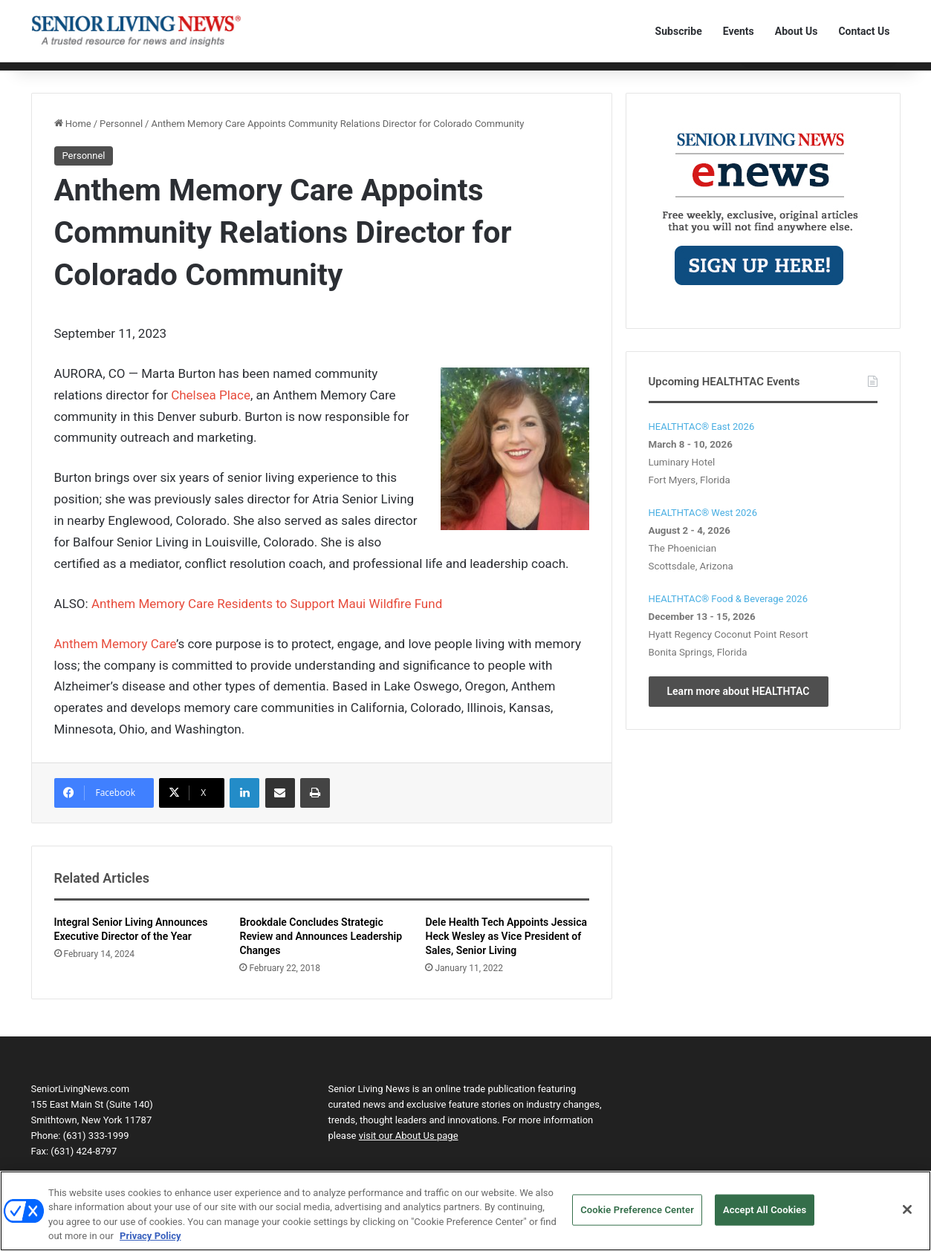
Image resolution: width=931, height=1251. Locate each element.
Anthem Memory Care (115, 666)
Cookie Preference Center (637, 1209)
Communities (157, 76)
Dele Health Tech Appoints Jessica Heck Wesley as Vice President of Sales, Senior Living (506, 960)
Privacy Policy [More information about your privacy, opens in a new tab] (150, 1235)
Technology (226, 76)
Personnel (286, 76)
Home (52, 76)
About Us (796, 31)
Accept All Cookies (764, 1209)
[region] (465, 1211)
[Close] (907, 1209)
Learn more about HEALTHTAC (738, 714)
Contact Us (863, 31)
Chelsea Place (210, 418)
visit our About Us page (408, 1159)
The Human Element (529, 76)
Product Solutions (361, 76)
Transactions (442, 76)
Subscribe (678, 31)
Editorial (96, 76)
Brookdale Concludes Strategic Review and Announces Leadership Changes (320, 960)
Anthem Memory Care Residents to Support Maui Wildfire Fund (266, 626)
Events (738, 31)
